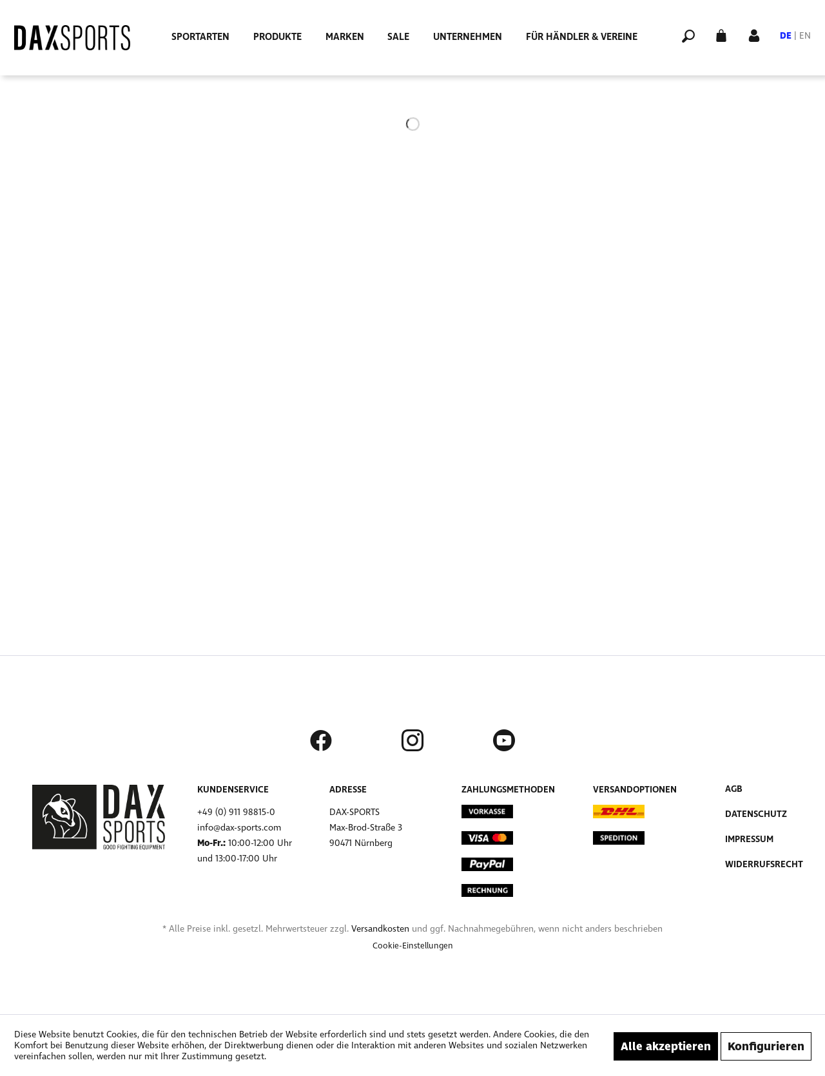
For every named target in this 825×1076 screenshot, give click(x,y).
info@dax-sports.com (239, 827)
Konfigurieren (766, 1046)
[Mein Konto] (754, 34)
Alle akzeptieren (666, 1046)
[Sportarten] (200, 37)
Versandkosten (380, 928)
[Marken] (344, 37)
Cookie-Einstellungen (413, 946)
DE (785, 35)
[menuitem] (200, 37)
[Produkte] (277, 37)
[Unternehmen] (467, 37)
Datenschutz (756, 814)
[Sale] (398, 37)
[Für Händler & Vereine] (581, 37)
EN (805, 35)
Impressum (749, 839)
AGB (733, 788)
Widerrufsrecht (764, 864)
